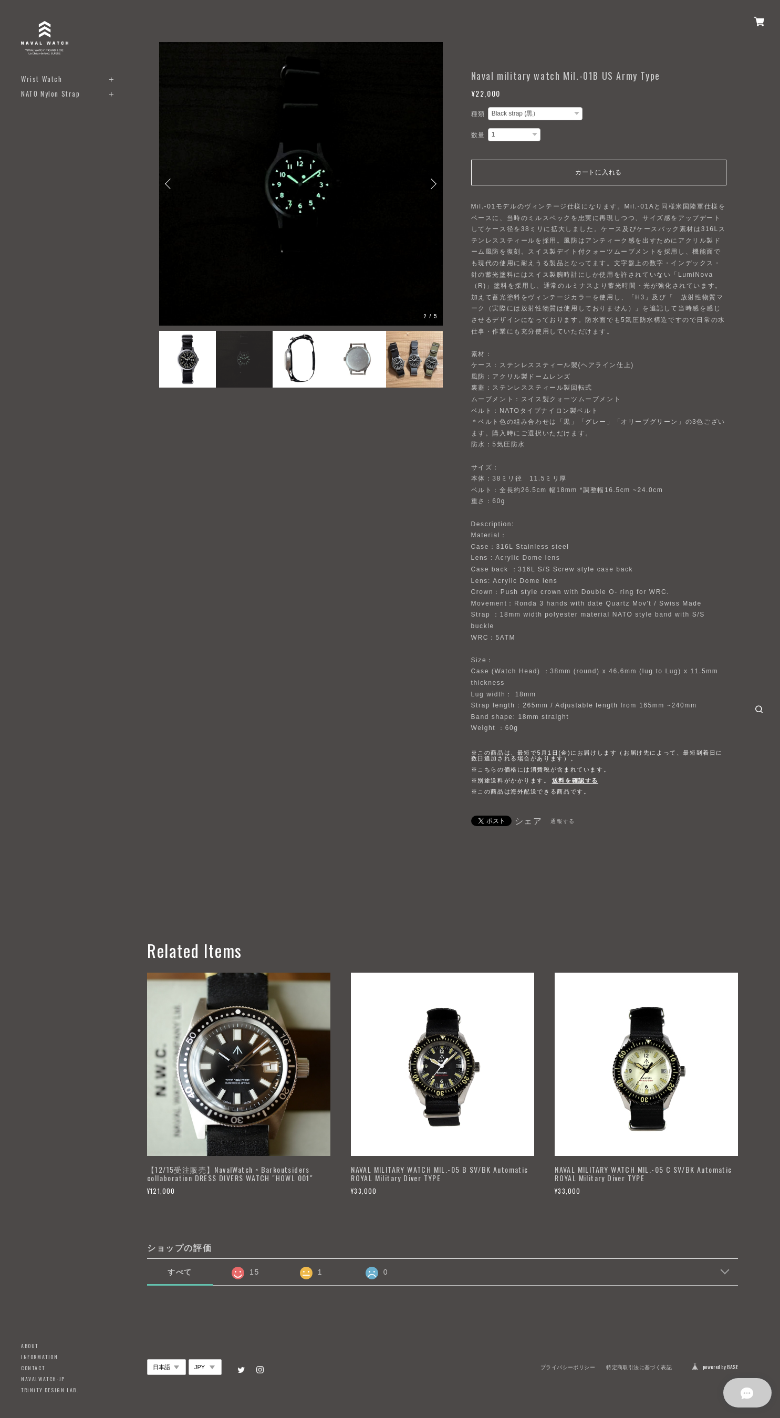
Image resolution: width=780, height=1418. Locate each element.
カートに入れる (598, 172)
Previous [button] (169, 183)
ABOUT (29, 1346)
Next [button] (432, 183)
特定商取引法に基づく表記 (639, 1367)
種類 (478, 114)
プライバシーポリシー (567, 1367)
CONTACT (33, 1368)
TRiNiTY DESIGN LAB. (49, 1390)
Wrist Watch (42, 79)
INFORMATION (39, 1357)
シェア (529, 821)
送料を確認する (575, 780)
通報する (562, 821)
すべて (180, 1272)
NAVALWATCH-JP (43, 1379)
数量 (478, 135)
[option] (301, 184)
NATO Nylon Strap (50, 93)
